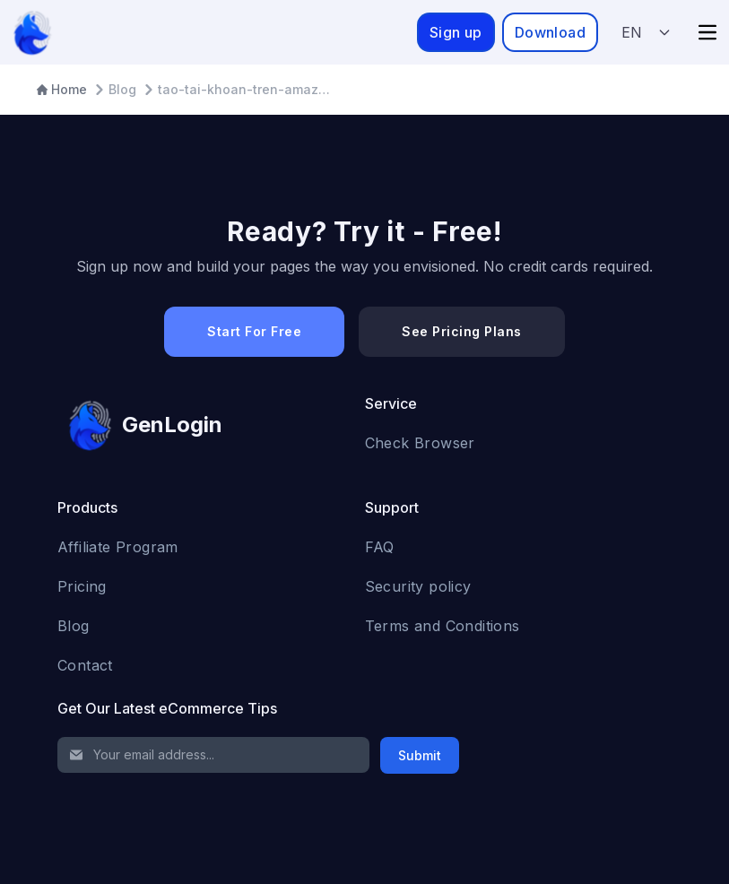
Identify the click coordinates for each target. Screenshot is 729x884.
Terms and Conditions (442, 626)
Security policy (418, 586)
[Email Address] (213, 755)
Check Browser (420, 443)
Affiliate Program (117, 547)
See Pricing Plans (462, 331)
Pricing (82, 586)
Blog (73, 626)
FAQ (380, 547)
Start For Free (254, 331)
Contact (85, 665)
